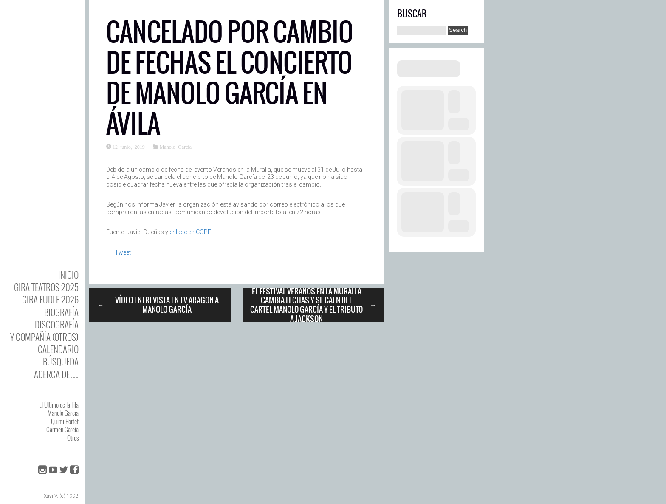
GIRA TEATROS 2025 (46, 287)
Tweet (123, 252)
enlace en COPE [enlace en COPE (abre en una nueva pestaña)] (190, 232)
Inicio (68, 274)
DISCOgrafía (57, 324)
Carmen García (62, 429)
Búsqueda (61, 361)
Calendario (58, 349)
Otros (73, 437)
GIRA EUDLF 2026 (50, 299)
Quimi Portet (65, 421)
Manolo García (63, 412)
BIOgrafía (61, 312)
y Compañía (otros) (44, 336)
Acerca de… (56, 374)
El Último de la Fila (59, 404)
